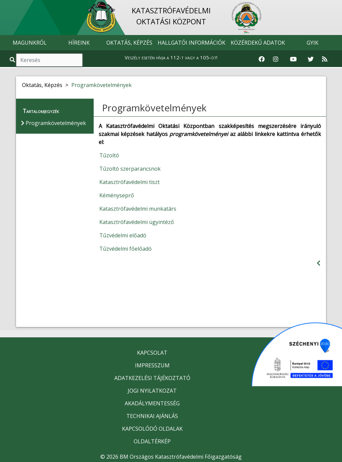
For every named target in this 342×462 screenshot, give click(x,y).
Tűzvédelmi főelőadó (125, 248)
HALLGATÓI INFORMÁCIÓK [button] (191, 42)
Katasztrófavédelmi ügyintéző (136, 222)
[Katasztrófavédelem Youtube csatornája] (293, 59)
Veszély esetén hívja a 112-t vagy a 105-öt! (171, 57)
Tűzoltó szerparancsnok (130, 168)
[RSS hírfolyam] (324, 59)
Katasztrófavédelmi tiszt (129, 182)
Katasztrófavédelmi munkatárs (137, 208)
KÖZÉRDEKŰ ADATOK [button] (258, 42)
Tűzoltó (109, 155)
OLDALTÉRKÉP (152, 441)
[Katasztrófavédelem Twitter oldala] (310, 59)
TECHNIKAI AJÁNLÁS (152, 416)
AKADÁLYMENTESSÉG (152, 403)
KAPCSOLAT (152, 352)
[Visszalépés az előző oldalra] (318, 263)
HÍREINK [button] (79, 42)
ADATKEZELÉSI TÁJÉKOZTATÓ (152, 378)
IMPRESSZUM (152, 365)
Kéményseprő (116, 195)
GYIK (312, 42)
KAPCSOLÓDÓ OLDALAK (152, 428)
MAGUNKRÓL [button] (30, 42)
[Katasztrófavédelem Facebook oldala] (261, 59)
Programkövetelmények (101, 85)
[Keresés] (49, 60)
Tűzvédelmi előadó (122, 235)
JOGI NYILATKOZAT (152, 390)
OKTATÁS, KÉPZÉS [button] (129, 42)
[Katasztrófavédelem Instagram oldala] (275, 59)
